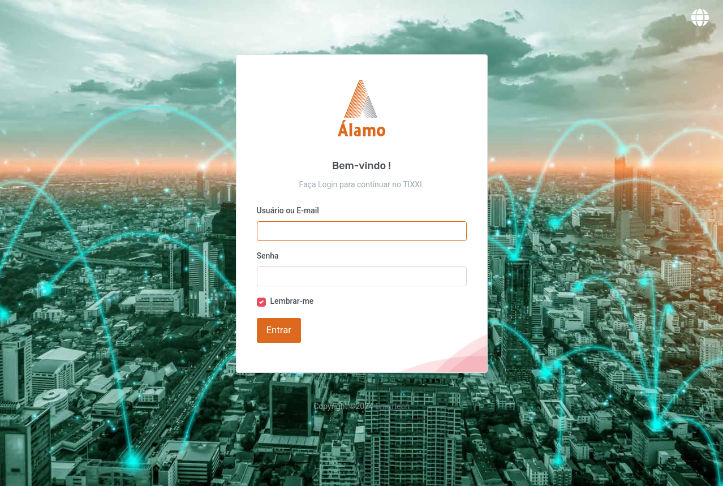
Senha (268, 255)
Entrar (278, 330)
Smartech (392, 406)
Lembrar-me (292, 301)
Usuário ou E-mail (288, 210)
